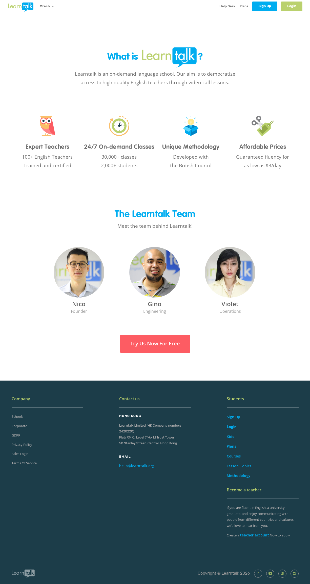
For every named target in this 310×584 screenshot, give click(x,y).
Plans (243, 6)
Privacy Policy (22, 444)
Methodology (239, 475)
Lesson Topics (239, 466)
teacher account (254, 535)
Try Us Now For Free (155, 343)
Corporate (19, 426)
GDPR (16, 435)
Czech (47, 6)
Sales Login (20, 453)
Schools (17, 416)
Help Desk (227, 6)
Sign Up (233, 416)
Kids (230, 436)
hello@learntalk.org (136, 465)
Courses (234, 456)
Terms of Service (24, 463)
